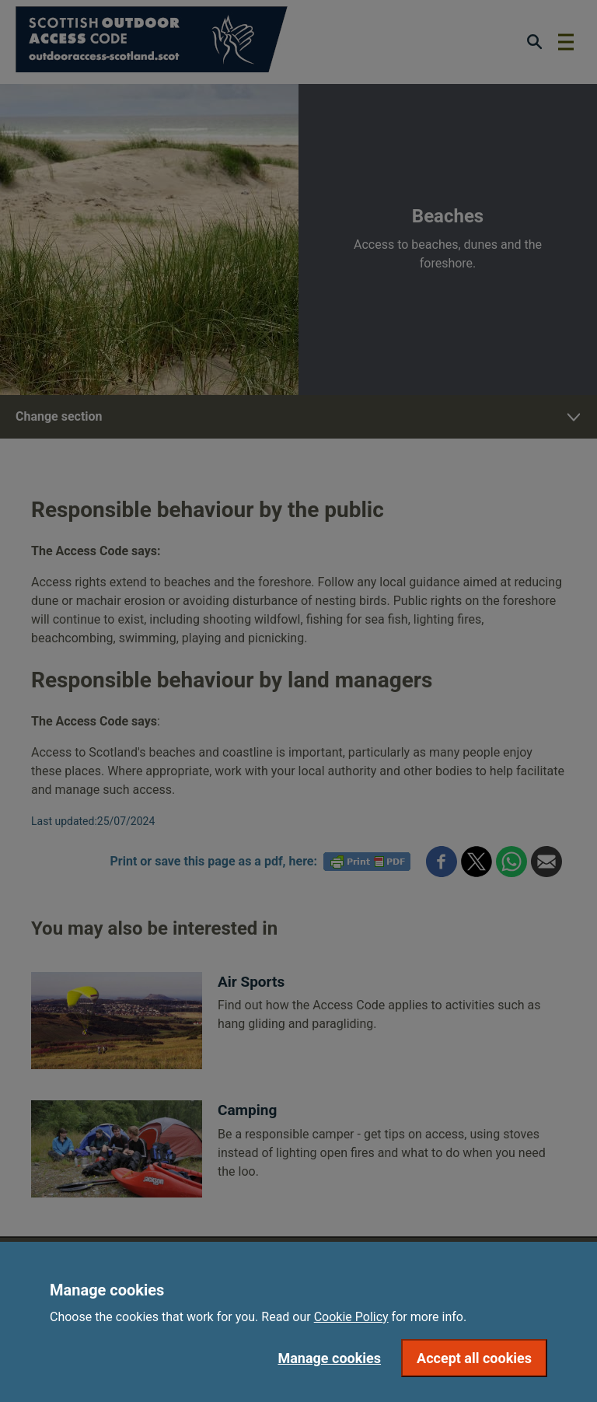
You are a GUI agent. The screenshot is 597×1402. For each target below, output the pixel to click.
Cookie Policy (351, 1316)
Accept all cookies (474, 1358)
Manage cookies (329, 1358)
